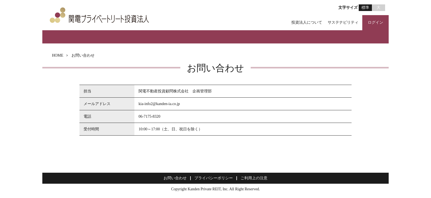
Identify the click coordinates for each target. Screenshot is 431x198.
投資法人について (306, 22)
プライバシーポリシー (213, 178)
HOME (57, 55)
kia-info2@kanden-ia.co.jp (159, 104)
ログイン (375, 22)
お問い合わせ (175, 178)
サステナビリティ (343, 22)
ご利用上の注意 (254, 178)
